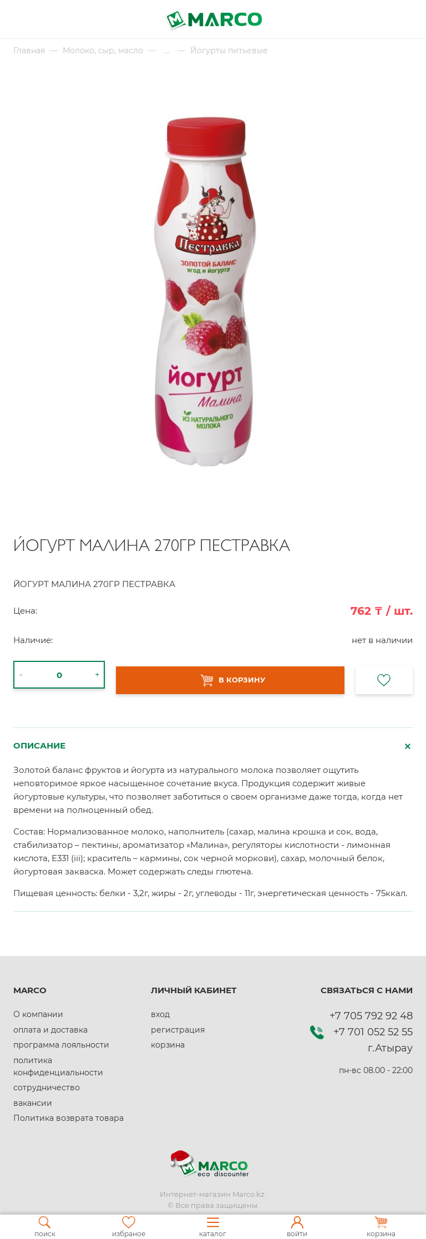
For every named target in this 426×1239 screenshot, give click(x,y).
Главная (29, 50)
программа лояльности (61, 1045)
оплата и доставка (50, 1030)
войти (297, 1227)
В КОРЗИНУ (233, 680)
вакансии (32, 1103)
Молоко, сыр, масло (103, 50)
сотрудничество (46, 1088)
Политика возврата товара (68, 1118)
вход (160, 1014)
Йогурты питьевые (229, 50)
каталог (212, 1227)
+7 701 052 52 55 (373, 1032)
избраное (128, 1227)
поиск (44, 1227)
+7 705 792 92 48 (371, 1016)
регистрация (178, 1030)
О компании (38, 1014)
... (166, 50)
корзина (168, 1045)
